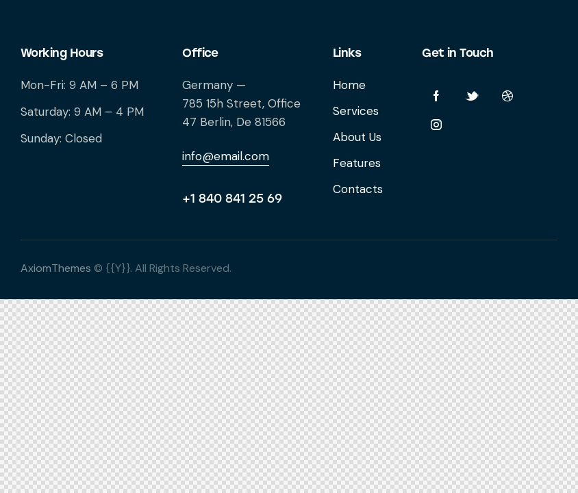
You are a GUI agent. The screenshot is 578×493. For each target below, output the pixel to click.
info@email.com (225, 156)
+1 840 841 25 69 (232, 198)
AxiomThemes (56, 268)
